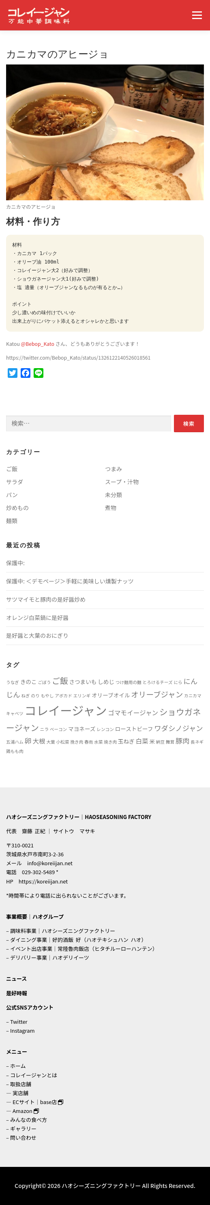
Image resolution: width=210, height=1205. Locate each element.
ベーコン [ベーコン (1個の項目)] (58, 729)
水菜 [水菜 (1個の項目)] (98, 742)
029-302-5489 (38, 872)
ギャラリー (23, 1128)
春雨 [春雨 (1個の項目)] (88, 742)
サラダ (14, 482)
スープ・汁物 (122, 482)
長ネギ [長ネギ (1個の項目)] (197, 742)
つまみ (113, 469)
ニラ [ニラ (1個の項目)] (44, 729)
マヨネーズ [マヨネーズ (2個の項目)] (81, 729)
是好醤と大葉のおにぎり (37, 635)
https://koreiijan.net (43, 881)
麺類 (11, 521)
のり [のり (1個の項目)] (35, 696)
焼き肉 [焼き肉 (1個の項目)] (110, 742)
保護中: (15, 563)
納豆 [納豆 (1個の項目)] (160, 742)
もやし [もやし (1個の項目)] (47, 696)
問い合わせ (23, 1137)
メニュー (197, 15)
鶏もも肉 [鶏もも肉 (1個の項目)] (15, 751)
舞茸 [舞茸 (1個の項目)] (170, 742)
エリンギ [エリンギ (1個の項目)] (82, 696)
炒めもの (17, 508)
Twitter (19, 1021)
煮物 (110, 508)
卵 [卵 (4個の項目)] (27, 740)
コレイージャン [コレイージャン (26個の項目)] (65, 709)
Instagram (22, 1030)
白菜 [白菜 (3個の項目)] (141, 740)
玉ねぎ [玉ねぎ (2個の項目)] (126, 741)
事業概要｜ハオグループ (35, 916)
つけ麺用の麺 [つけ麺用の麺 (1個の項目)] (128, 682)
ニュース (16, 978)
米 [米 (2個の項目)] (152, 741)
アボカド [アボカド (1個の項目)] (63, 696)
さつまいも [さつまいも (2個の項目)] (82, 682)
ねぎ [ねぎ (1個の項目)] (25, 696)
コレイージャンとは (33, 1075)
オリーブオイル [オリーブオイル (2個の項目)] (111, 695)
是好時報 (16, 993)
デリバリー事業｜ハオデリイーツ (49, 957)
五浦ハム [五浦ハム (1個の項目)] (15, 742)
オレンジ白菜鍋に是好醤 (37, 617)
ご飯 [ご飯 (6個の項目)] (60, 680)
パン (12, 495)
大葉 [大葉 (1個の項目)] (50, 742)
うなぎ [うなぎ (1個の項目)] (12, 682)
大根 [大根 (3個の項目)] (38, 740)
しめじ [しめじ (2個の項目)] (106, 682)
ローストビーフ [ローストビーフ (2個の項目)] (134, 729)
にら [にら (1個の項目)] (178, 682)
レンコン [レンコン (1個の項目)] (105, 729)
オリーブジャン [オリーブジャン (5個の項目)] (157, 693)
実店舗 (20, 1093)
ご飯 (11, 469)
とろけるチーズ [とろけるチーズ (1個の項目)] (158, 682)
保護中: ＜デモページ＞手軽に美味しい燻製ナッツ (70, 581)
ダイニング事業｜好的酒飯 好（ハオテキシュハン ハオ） (78, 939)
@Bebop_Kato (37, 343)
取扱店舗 (20, 1084)
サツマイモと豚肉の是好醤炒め (46, 599)
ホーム (18, 1066)
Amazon (26, 1111)
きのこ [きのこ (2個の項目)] (28, 682)
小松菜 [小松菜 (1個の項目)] (62, 742)
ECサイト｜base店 (38, 1102)
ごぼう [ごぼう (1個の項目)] (44, 682)
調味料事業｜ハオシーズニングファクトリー (62, 931)
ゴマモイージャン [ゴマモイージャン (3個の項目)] (133, 712)
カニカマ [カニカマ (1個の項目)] (192, 696)
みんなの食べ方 (28, 1120)
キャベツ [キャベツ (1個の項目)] (15, 713)
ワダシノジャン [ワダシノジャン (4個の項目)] (178, 728)
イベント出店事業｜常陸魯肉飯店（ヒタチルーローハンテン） (84, 948)
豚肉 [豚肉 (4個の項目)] (183, 740)
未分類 (113, 495)
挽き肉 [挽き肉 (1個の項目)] (76, 742)
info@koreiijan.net (50, 863)
